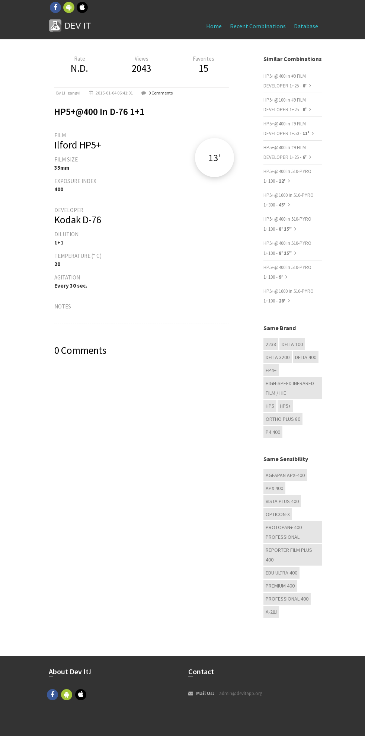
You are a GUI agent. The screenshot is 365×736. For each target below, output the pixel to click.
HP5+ (285, 406)
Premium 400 (280, 585)
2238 (271, 344)
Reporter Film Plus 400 (289, 555)
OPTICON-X (278, 514)
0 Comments (160, 93)
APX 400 (274, 488)
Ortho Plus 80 (283, 419)
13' (214, 157)
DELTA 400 (305, 357)
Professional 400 (287, 598)
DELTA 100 (292, 344)
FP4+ (271, 370)
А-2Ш (271, 611)
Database (306, 26)
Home (214, 26)
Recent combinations (258, 26)
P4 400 (273, 432)
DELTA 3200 (277, 357)
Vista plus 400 (282, 501)
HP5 (270, 406)
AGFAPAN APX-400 (285, 475)
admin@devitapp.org (240, 693)
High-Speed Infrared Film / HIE (290, 388)
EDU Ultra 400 (281, 572)
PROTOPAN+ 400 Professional (284, 532)
